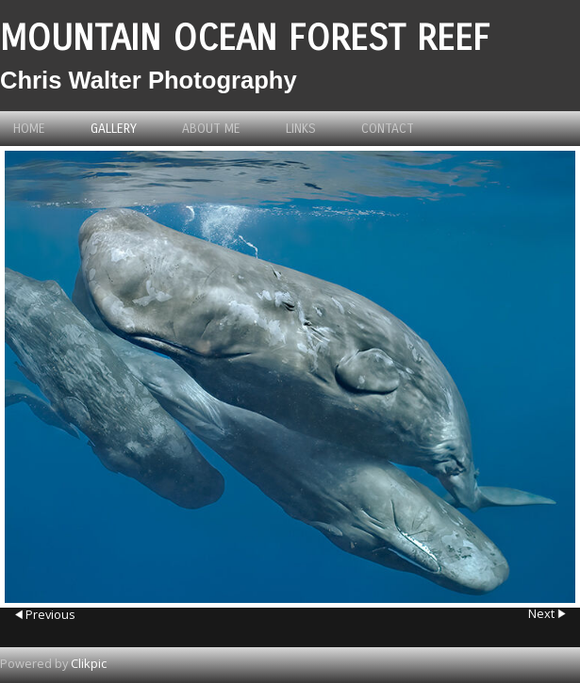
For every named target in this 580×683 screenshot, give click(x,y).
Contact (387, 129)
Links (301, 129)
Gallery (114, 129)
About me (211, 129)
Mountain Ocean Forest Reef (244, 38)
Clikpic (89, 663)
